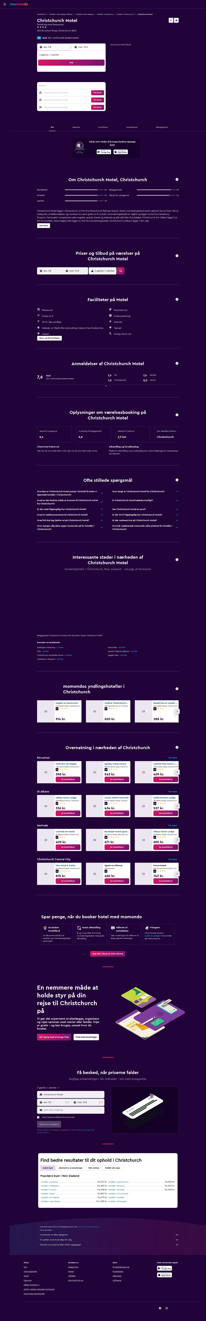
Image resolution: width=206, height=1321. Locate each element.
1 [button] (91, 73)
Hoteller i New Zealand (85, 14)
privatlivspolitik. (43, 1132)
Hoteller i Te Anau (48, 1190)
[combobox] (73, 1095)
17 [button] (58, 93)
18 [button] (65, 93)
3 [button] (58, 80)
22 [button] (92, 93)
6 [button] (78, 80)
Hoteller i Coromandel (118, 1194)
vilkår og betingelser (84, 1130)
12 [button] (72, 86)
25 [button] (65, 100)
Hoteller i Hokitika (116, 1198)
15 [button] (92, 86)
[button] (5, 4)
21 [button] (85, 93)
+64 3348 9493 (44, 34)
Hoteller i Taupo (48, 1194)
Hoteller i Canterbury (105, 14)
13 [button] (78, 86)
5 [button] (71, 80)
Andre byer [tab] (48, 1168)
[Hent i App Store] (120, 152)
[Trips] (4, 38)
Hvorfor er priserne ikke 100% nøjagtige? (109, 1244)
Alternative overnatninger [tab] (71, 1168)
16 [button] (98, 86)
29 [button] (92, 100)
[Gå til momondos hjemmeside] (19, 4)
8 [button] (91, 80)
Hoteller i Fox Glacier (50, 1198)
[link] (68, 779)
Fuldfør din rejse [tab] (112, 1168)
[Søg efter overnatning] (4, 18)
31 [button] (58, 106)
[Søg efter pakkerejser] (4, 30)
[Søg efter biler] (4, 24)
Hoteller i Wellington (50, 1186)
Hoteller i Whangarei (117, 1201)
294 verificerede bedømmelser (63, 38)
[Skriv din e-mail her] (73, 1110)
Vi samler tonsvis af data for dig (109, 1239)
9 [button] (98, 80)
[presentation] (120, 152)
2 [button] (98, 73)
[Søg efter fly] (4, 13)
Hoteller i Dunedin (116, 1190)
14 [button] (85, 86)
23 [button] (98, 93)
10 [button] (58, 86)
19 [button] (72, 93)
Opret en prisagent (153, 936)
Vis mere (172, 758)
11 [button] (65, 86)
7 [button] (85, 80)
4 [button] (65, 80)
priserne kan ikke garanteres (88, 1227)
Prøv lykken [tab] (93, 1168)
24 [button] (58, 100)
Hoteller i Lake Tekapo (51, 1201)
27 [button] (78, 100)
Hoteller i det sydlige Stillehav (61, 14)
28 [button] (85, 100)
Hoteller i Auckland (49, 1182)
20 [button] (78, 93)
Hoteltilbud (41, 14)
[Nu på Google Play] (104, 152)
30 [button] (98, 100)
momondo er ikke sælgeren (109, 1234)
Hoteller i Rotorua (116, 1186)
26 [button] (72, 100)
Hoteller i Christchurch (125, 14)
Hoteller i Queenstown (118, 1182)
